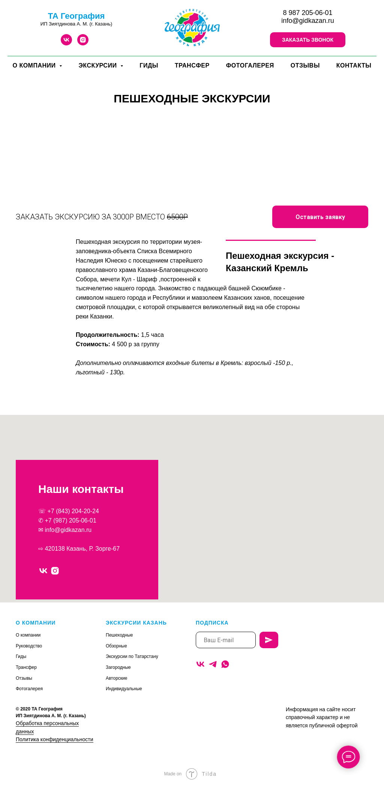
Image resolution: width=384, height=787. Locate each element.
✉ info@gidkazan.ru (65, 530)
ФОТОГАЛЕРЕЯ (250, 65)
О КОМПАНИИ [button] (34, 65)
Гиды (21, 656)
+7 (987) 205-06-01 (70, 520)
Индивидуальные (124, 688)
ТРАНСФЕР (192, 65)
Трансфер (26, 667)
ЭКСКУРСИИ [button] (98, 65)
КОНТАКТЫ (354, 65)
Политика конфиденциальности (54, 739)
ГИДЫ (149, 65)
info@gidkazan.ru (307, 20)
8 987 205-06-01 (307, 13)
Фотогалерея (29, 688)
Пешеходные (119, 635)
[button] (307, 39)
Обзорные (116, 646)
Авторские (116, 678)
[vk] (66, 43)
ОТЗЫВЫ (305, 65)
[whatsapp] (225, 664)
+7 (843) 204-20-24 (73, 511)
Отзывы (24, 678)
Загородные (118, 667)
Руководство (29, 646)
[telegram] (213, 664)
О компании (28, 635)
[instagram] (82, 43)
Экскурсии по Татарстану (132, 656)
